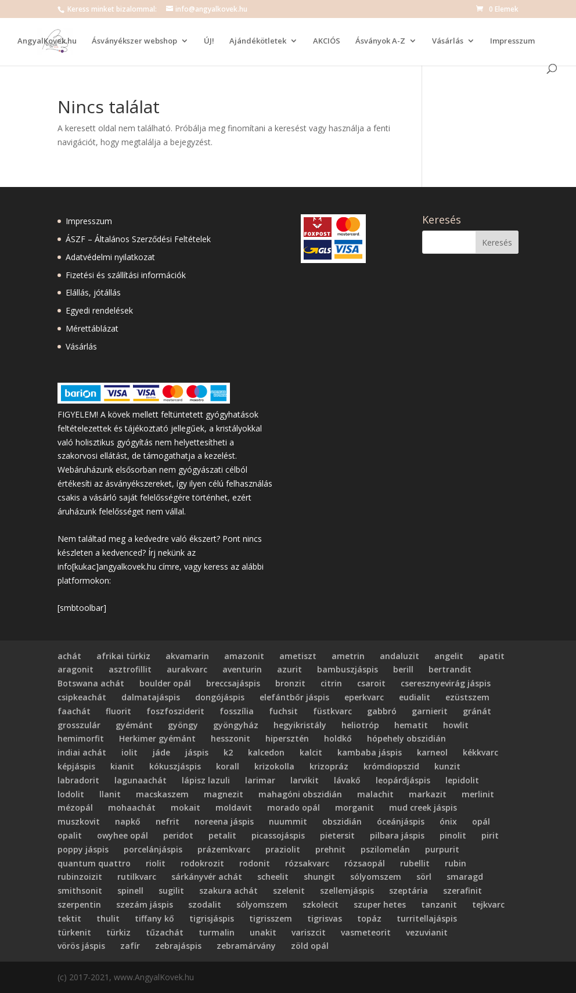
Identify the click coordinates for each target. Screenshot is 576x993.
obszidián (342, 821)
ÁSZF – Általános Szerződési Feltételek (138, 238)
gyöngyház (235, 725)
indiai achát (81, 752)
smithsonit (79, 890)
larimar (260, 780)
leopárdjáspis (403, 780)
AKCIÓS (326, 41)
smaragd (465, 876)
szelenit (289, 890)
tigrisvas (324, 918)
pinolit (453, 835)
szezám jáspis (144, 904)
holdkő (338, 738)
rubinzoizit (79, 876)
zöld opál (310, 945)
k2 (228, 752)
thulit (108, 918)
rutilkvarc (136, 876)
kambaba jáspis (369, 752)
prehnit (330, 849)
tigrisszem (270, 918)
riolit (155, 863)
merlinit (478, 794)
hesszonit (230, 738)
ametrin (348, 655)
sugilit (171, 890)
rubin (455, 863)
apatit (491, 655)
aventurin (242, 669)
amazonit (244, 655)
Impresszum (512, 41)
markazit (428, 794)
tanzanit (439, 904)
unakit (263, 932)
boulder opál (165, 683)
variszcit (308, 932)
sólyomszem (375, 876)
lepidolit (462, 780)
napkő (128, 821)
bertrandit (450, 669)
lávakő (347, 780)
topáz (369, 918)
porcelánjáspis (153, 849)
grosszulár (78, 725)
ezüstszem (467, 697)
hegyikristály (299, 725)
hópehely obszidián (406, 738)
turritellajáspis (427, 918)
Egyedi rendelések (99, 310)
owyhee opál (122, 835)
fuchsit (283, 711)
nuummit (288, 821)
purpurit (442, 849)
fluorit (118, 711)
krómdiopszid (391, 766)
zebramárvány (246, 945)
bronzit (290, 683)
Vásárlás (447, 41)
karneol (432, 752)
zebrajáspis (178, 945)
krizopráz (328, 766)
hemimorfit (80, 738)
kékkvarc (480, 752)
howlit (456, 725)
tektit (69, 918)
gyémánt (134, 725)
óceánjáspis (400, 821)
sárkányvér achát (206, 876)
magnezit (223, 794)
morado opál (293, 807)
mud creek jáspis (423, 807)
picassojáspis (278, 835)
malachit (375, 794)
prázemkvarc (223, 849)
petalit (222, 835)
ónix (448, 821)
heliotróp (360, 725)
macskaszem (162, 794)
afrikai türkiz (123, 655)
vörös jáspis (81, 945)
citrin (331, 683)
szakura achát (228, 890)
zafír (130, 945)
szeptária (408, 890)
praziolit (282, 849)
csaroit (371, 683)
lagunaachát (140, 780)
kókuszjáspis (175, 766)
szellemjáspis (347, 890)
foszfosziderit (175, 711)
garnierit (430, 711)
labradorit (78, 780)
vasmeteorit (366, 932)
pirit (490, 835)
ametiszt (297, 655)
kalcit (311, 752)
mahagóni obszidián (300, 794)
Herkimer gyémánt (157, 738)
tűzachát (164, 932)
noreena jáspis (224, 821)
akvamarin (187, 655)
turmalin (217, 932)
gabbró (382, 711)
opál (481, 821)
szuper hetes (380, 904)
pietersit (337, 835)
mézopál (75, 807)
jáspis (196, 752)
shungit (319, 876)
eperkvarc (364, 697)
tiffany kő (154, 918)
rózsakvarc (307, 863)
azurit (289, 669)
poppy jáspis (83, 849)
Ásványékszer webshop (134, 41)
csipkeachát (81, 697)
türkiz (118, 932)
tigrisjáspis (211, 918)
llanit (110, 794)
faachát (74, 711)
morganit (354, 807)
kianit (122, 766)
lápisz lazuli (206, 780)
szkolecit (321, 904)
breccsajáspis (233, 683)
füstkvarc (332, 711)
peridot (178, 835)
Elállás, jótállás (93, 292)
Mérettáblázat (92, 328)
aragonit (75, 669)
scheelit (273, 876)
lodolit (70, 794)
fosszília (236, 711)
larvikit (304, 780)
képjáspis (76, 766)
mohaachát (132, 807)
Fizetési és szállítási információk (126, 274)
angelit (448, 655)
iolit (129, 752)
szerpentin (79, 904)
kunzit (447, 766)
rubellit (415, 863)
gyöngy (183, 725)
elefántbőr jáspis (294, 697)
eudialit (414, 697)
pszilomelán (385, 849)
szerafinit (462, 890)
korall (227, 766)
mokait (185, 807)
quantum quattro (94, 863)
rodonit (254, 863)
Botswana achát (90, 683)
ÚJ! (209, 41)
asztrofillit (130, 669)
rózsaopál (364, 863)
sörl (423, 876)
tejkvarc (488, 904)
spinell (130, 890)
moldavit (233, 807)
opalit (69, 835)
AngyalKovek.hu (47, 41)
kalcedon (266, 752)
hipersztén (287, 738)
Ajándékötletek (257, 41)
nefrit (167, 821)
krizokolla (274, 766)
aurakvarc (187, 669)
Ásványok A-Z (380, 41)
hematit (411, 725)
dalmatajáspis (150, 697)
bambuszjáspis (347, 669)
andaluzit (399, 655)
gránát (477, 711)
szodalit (204, 904)
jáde (161, 752)
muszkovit (78, 821)
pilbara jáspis (397, 835)
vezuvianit (427, 932)
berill (403, 669)
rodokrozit (202, 863)
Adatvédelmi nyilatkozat (110, 256)
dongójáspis (219, 697)
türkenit (74, 932)
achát (69, 655)
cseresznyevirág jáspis (446, 683)
